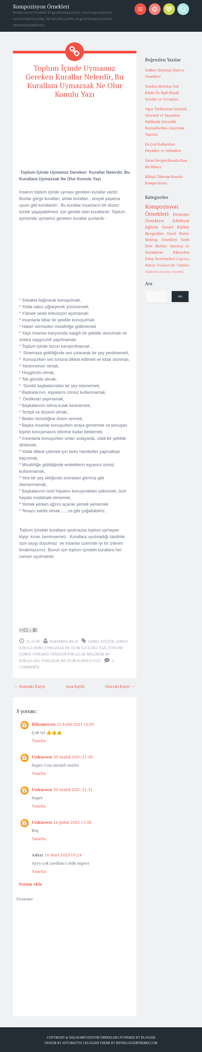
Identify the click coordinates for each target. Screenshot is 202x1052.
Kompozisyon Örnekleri (41, 6)
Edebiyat (181, 220)
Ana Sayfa (75, 686)
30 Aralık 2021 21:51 (73, 789)
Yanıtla (39, 740)
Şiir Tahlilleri (180, 265)
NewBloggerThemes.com (136, 1043)
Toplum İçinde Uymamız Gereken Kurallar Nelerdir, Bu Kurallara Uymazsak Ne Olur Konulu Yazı (74, 81)
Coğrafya (182, 259)
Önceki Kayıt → (120, 686)
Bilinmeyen (43, 724)
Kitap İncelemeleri (160, 258)
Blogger (148, 1037)
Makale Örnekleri (157, 265)
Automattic (72, 1043)
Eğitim (151, 227)
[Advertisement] (74, 136)
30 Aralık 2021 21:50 (73, 756)
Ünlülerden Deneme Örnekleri (164, 271)
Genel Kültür (101, 641)
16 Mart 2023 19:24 (63, 854)
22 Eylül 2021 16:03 (75, 724)
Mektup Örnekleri (161, 239)
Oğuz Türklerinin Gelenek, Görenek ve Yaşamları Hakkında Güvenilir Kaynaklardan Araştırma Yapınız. (166, 121)
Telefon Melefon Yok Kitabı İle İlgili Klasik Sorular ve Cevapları (162, 92)
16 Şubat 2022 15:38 (72, 822)
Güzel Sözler (178, 233)
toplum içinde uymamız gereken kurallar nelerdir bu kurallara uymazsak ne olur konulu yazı (71, 654)
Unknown (42, 756)
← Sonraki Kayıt (29, 686)
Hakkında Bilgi (64, 641)
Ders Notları (156, 246)
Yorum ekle (30, 884)
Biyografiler (154, 233)
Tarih (185, 239)
